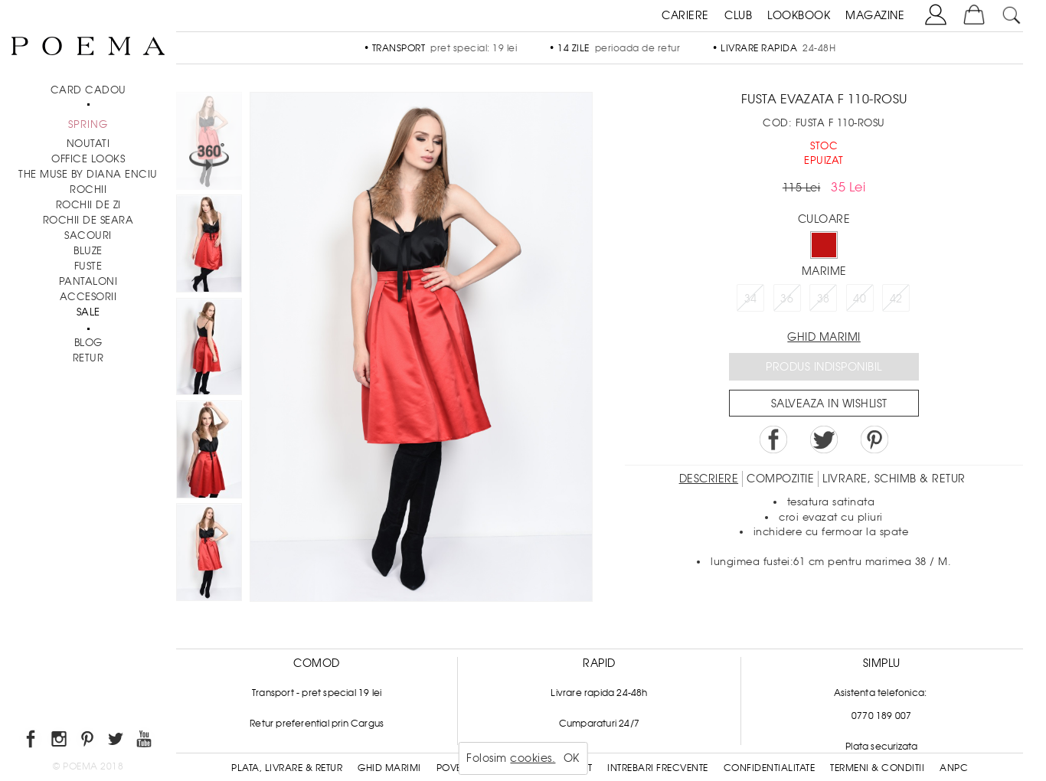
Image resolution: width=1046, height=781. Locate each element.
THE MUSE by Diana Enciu (88, 174)
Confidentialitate (770, 768)
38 (823, 298)
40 (859, 298)
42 (896, 298)
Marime (824, 271)
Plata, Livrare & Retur (286, 768)
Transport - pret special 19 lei (316, 693)
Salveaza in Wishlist (829, 403)
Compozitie (780, 478)
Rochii (88, 189)
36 (786, 298)
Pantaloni (88, 281)
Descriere (709, 478)
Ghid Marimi (389, 768)
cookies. (532, 758)
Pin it (874, 439)
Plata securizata (881, 746)
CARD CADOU (88, 90)
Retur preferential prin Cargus (317, 723)
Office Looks (88, 159)
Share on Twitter (824, 439)
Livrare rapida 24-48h (599, 693)
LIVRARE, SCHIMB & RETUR (894, 478)
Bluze (88, 251)
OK (572, 758)
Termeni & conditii (877, 768)
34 (750, 298)
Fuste (88, 266)
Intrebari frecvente (657, 768)
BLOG (88, 342)
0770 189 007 (881, 716)
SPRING (88, 124)
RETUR (88, 358)
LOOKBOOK (798, 15)
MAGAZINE (874, 15)
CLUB (738, 15)
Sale (88, 312)
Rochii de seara (88, 220)
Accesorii (88, 296)
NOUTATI (88, 143)
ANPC (954, 768)
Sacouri (88, 235)
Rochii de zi (88, 205)
